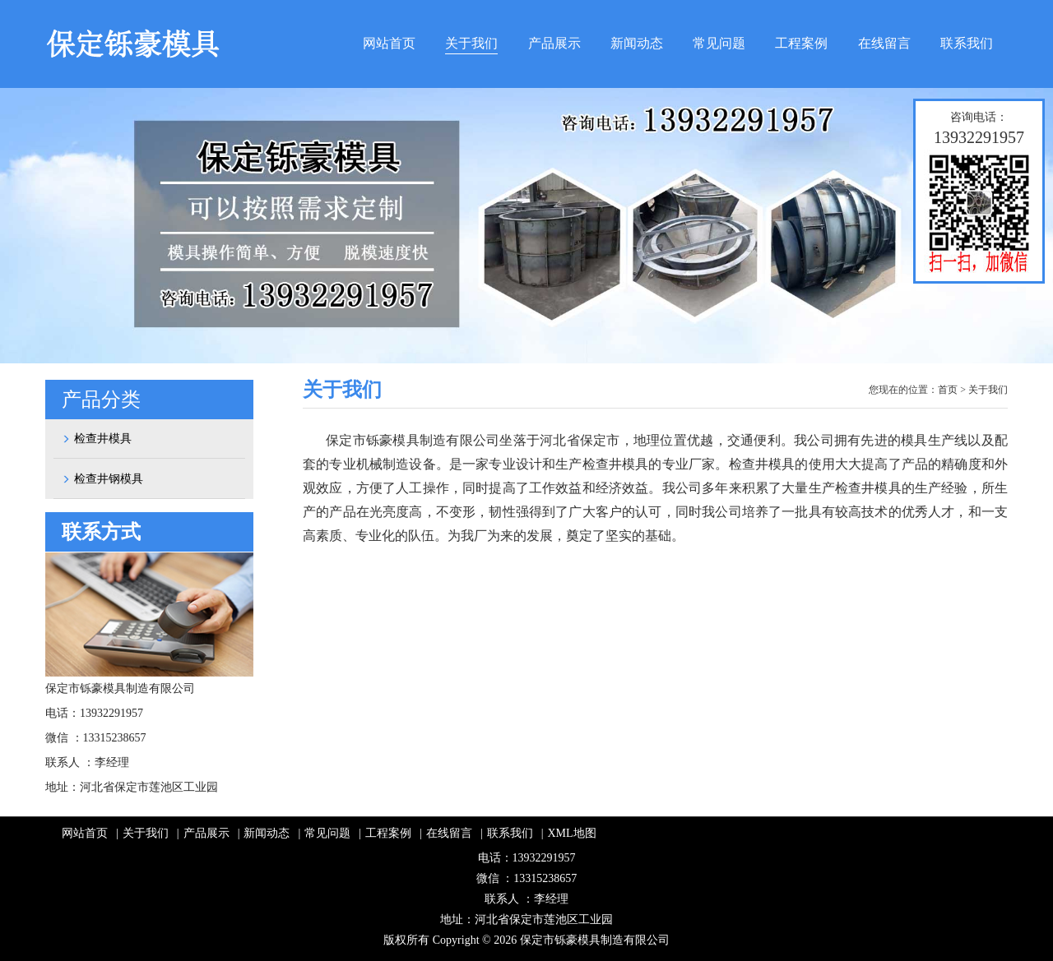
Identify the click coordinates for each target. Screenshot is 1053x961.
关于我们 (471, 43)
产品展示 (554, 43)
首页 (948, 389)
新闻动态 (636, 43)
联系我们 (966, 43)
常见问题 (719, 43)
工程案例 (801, 43)
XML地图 (572, 833)
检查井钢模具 (102, 479)
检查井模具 (97, 438)
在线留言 (884, 43)
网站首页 (389, 43)
